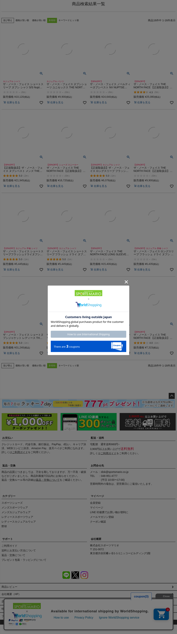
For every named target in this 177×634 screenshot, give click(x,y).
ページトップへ (172, 396)
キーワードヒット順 (68, 20)
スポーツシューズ (12, 502)
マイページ (97, 496)
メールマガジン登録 (102, 516)
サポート (7, 538)
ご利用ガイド (20, 452)
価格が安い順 (22, 20)
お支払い (7, 437)
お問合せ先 (97, 465)
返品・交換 (8, 465)
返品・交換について (48, 479)
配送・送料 (97, 437)
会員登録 (95, 502)
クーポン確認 (98, 521)
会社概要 (96, 538)
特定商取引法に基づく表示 (17, 614)
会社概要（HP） (11, 595)
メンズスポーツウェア (15, 507)
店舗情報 (7, 605)
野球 (4, 526)
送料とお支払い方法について (19, 550)
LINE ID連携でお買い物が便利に (109, 512)
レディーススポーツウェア (17, 516)
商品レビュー (9, 586)
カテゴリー (8, 496)
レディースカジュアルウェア (19, 521)
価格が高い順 (39, 20)
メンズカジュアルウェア (16, 512)
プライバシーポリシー (15, 623)
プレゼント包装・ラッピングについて (24, 559)
